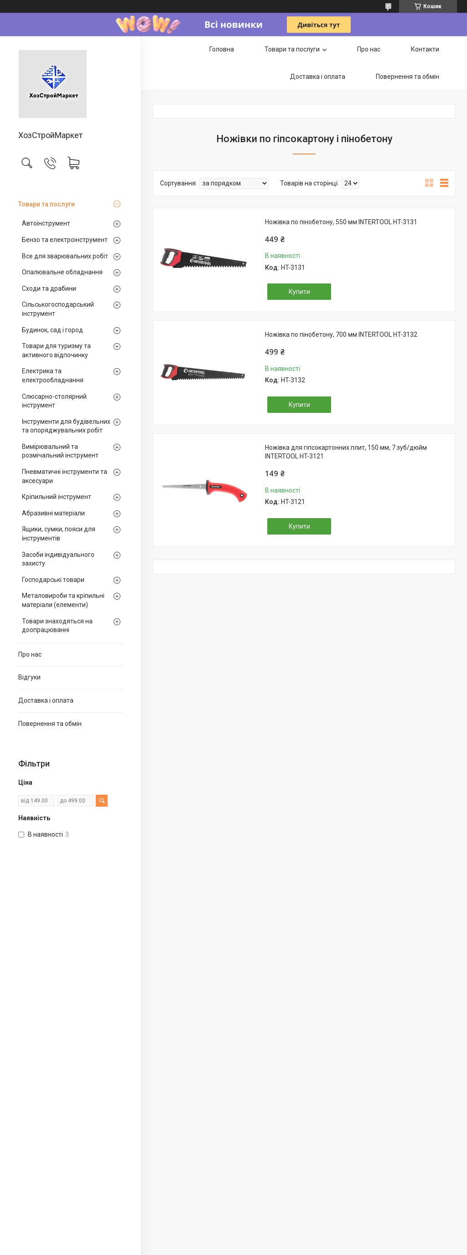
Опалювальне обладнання (62, 272)
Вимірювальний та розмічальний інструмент (60, 451)
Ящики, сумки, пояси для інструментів (58, 533)
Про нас (30, 654)
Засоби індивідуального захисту (58, 559)
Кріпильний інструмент (56, 496)
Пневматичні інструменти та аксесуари (64, 476)
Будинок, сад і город (52, 330)
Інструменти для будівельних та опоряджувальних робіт (66, 426)
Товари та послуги (46, 204)
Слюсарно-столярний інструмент (54, 401)
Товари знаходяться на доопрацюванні (57, 625)
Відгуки (29, 677)
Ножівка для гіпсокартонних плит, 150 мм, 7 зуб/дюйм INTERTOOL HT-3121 (346, 452)
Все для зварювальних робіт (65, 256)
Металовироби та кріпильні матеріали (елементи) (63, 600)
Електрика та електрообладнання (52, 375)
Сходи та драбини (49, 288)
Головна (221, 49)
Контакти (425, 49)
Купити (299, 291)
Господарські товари (53, 579)
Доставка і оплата (45, 700)
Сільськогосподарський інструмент (58, 309)
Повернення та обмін (50, 723)
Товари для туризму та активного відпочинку (56, 350)
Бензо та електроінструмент (65, 239)
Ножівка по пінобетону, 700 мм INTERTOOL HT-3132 (341, 334)
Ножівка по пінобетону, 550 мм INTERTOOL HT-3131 (341, 222)
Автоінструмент (46, 223)
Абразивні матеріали (53, 513)
